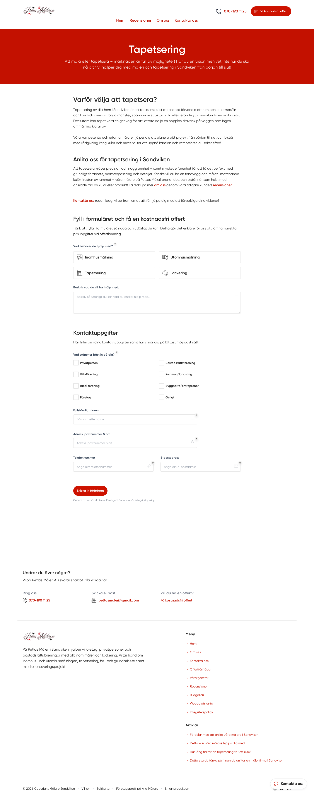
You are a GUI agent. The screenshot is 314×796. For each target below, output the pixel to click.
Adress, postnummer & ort (91, 434)
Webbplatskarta (201, 703)
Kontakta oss (186, 20)
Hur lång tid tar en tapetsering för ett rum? (220, 752)
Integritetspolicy (201, 712)
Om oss (163, 20)
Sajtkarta (103, 788)
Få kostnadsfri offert (176, 600)
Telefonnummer (84, 458)
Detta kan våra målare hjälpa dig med (217, 743)
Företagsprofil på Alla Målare (137, 788)
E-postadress (169, 458)
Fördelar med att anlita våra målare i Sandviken (224, 734)
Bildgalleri (197, 695)
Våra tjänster (199, 678)
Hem (120, 20)
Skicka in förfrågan (90, 491)
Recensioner (140, 20)
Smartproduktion (177, 788)
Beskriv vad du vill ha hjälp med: (96, 287)
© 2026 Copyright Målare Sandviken (49, 788)
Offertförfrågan (201, 669)
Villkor (86, 788)
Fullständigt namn (86, 410)
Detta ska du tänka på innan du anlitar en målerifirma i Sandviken (236, 760)
